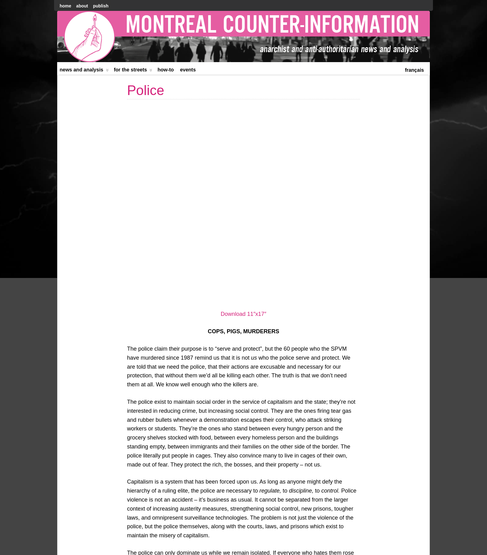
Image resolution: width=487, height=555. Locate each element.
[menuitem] (414, 69)
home (65, 5)
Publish (100, 5)
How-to (165, 69)
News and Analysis (84, 71)
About (82, 5)
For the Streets (133, 71)
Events (188, 69)
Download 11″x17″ (243, 108)
